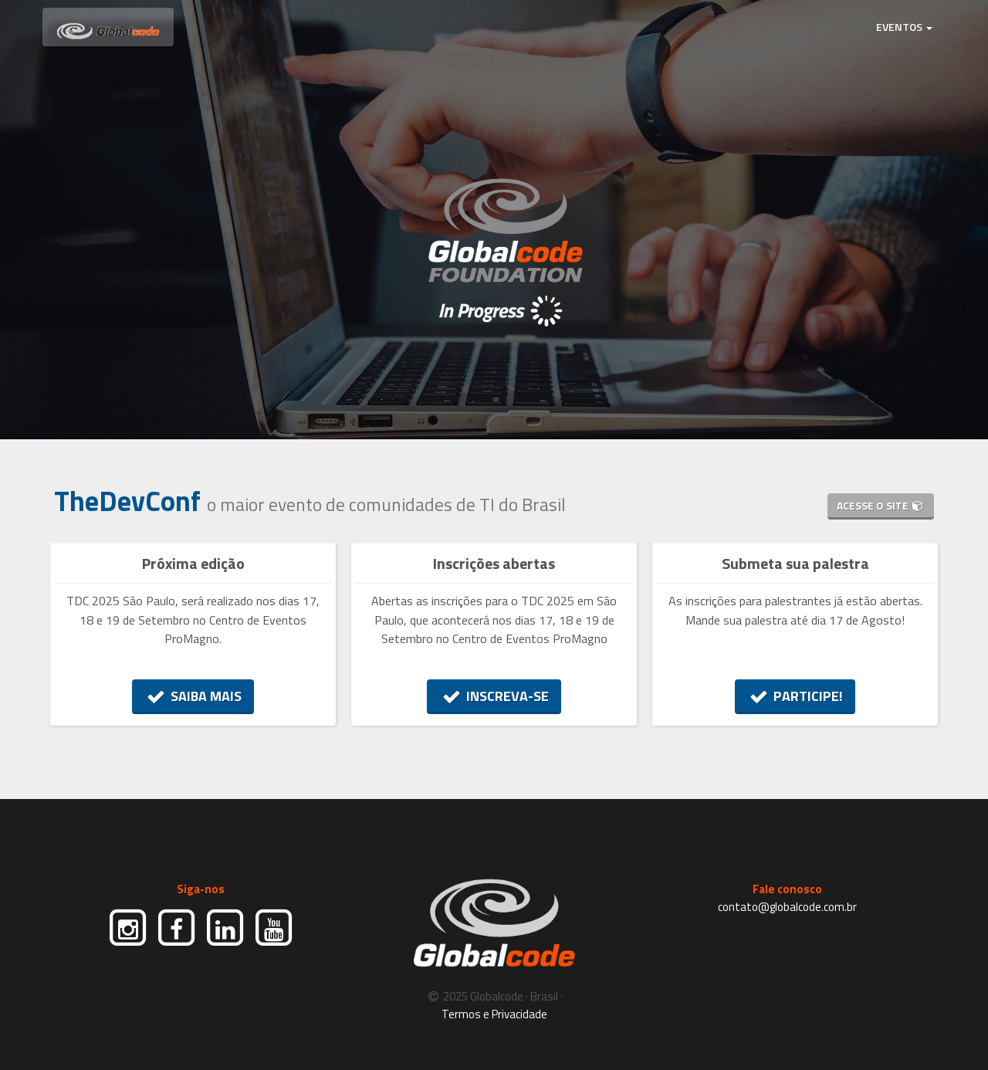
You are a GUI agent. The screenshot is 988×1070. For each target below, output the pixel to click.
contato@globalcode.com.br (787, 907)
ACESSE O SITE (881, 505)
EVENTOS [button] (904, 27)
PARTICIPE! (795, 696)
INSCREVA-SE (494, 696)
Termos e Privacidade (494, 1014)
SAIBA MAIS (193, 696)
